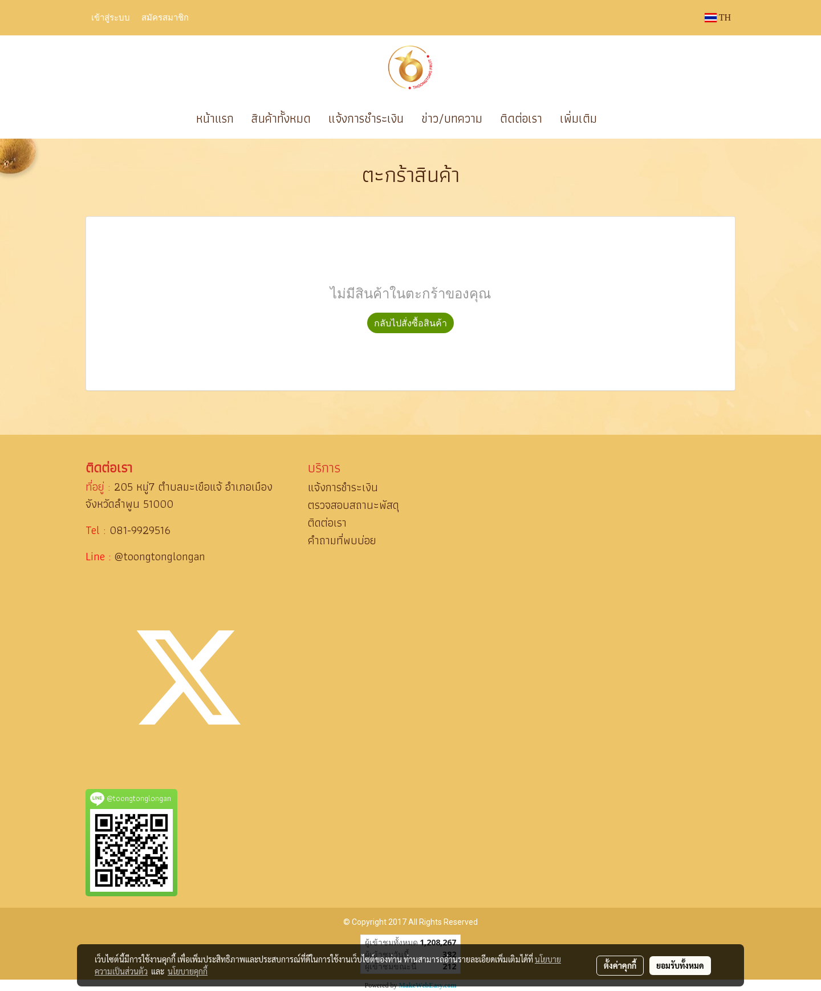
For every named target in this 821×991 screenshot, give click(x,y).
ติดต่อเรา (521, 118)
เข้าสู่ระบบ (110, 17)
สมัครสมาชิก (165, 17)
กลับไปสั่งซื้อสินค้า (410, 323)
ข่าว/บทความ (451, 118)
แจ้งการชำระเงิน (366, 118)
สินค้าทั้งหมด (281, 118)
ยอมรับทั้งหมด (680, 965)
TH (718, 17)
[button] (622, 118)
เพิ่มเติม (578, 118)
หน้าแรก (215, 118)
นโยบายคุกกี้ (188, 971)
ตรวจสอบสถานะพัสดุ (353, 505)
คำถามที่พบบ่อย (342, 540)
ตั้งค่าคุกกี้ (620, 965)
